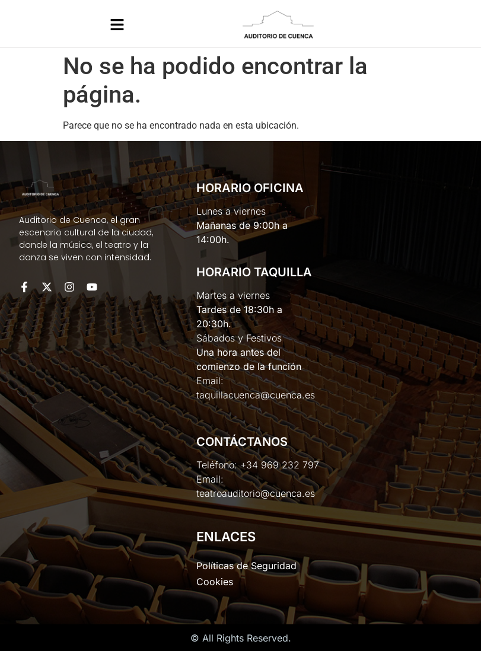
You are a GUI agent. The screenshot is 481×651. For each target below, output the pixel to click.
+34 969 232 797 (279, 465)
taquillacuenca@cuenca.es (255, 395)
